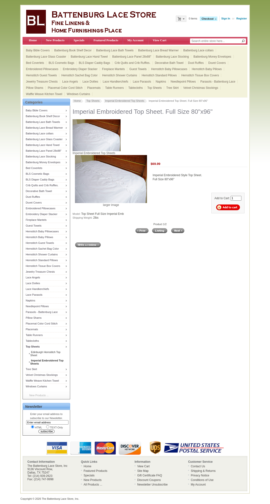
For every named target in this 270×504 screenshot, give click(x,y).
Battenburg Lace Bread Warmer (158, 50)
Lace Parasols (142, 81)
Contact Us (198, 466)
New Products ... (39, 395)
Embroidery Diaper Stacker (80, 69)
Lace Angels (70, 81)
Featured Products (105, 40)
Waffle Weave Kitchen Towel (44, 94)
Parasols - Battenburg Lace (217, 81)
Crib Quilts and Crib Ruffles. (132, 63)
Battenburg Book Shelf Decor (73, 50)
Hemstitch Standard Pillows (159, 75)
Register (241, 18)
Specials (79, 40)
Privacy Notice (200, 475)
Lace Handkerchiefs (115, 81)
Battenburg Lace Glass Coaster (46, 56)
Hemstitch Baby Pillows (207, 69)
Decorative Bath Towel (169, 63)
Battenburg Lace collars (198, 50)
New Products (55, 40)
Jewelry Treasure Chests (42, 81)
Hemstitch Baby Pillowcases (169, 69)
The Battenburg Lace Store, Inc (60, 498)
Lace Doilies (90, 81)
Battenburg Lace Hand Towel (89, 56)
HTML (36, 427)
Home (33, 40)
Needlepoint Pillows (183, 81)
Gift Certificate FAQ (149, 475)
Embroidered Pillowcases (42, 69)
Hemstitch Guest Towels (41, 75)
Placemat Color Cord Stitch (65, 88)
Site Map (142, 471)
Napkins (161, 81)
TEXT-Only (54, 427)
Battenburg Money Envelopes (212, 56)
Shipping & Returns (203, 471)
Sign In (225, 18)
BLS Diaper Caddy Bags (94, 63)
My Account (135, 40)
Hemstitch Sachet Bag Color (79, 75)
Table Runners (114, 88)
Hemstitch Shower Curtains (119, 75)
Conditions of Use (202, 480)
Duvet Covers (217, 63)
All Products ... (93, 484)
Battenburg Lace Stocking (172, 56)
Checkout (208, 18)
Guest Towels (138, 69)
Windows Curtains (78, 94)
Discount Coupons (149, 480)
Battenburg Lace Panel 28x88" (131, 56)
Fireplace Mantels (113, 69)
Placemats (94, 88)
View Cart (159, 40)
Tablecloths (135, 88)
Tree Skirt (172, 88)
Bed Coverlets (35, 63)
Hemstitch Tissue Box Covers (200, 75)
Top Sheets (154, 88)
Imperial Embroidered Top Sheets (124, 100)
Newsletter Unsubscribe (152, 484)
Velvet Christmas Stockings (200, 88)
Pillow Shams (34, 88)
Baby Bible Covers (38, 50)
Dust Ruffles (196, 63)
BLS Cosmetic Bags (61, 63)
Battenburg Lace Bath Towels (115, 50)
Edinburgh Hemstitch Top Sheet (45, 354)
